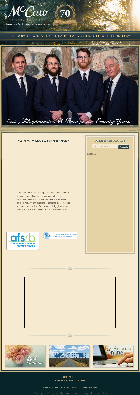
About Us (47, 387)
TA (79, 393)
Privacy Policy (88, 393)
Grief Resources (72, 387)
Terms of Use (102, 393)
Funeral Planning (89, 387)
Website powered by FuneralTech (60, 393)
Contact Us (58, 387)
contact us (23, 206)
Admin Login (38, 393)
